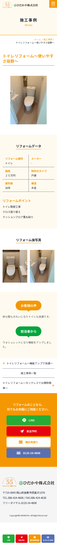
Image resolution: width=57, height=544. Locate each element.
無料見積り (28, 442)
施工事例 (47, 39)
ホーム (37, 39)
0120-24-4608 (28, 453)
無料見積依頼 (34, 538)
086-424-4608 (15, 498)
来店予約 (28, 431)
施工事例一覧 (28, 373)
